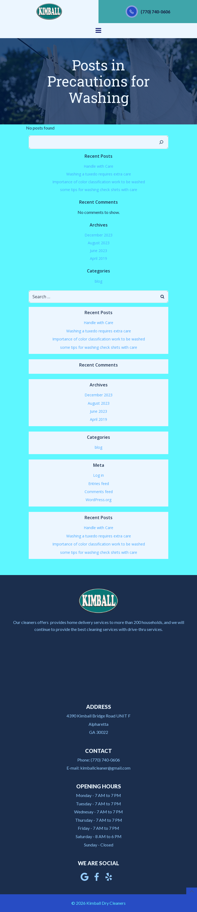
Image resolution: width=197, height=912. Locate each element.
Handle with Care (98, 166)
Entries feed (98, 483)
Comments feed (99, 491)
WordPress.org (98, 499)
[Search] (161, 142)
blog (98, 281)
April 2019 (98, 258)
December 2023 (98, 235)
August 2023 (99, 242)
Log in (98, 475)
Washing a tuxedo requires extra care (98, 174)
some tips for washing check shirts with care (98, 189)
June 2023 (98, 250)
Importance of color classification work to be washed (98, 181)
